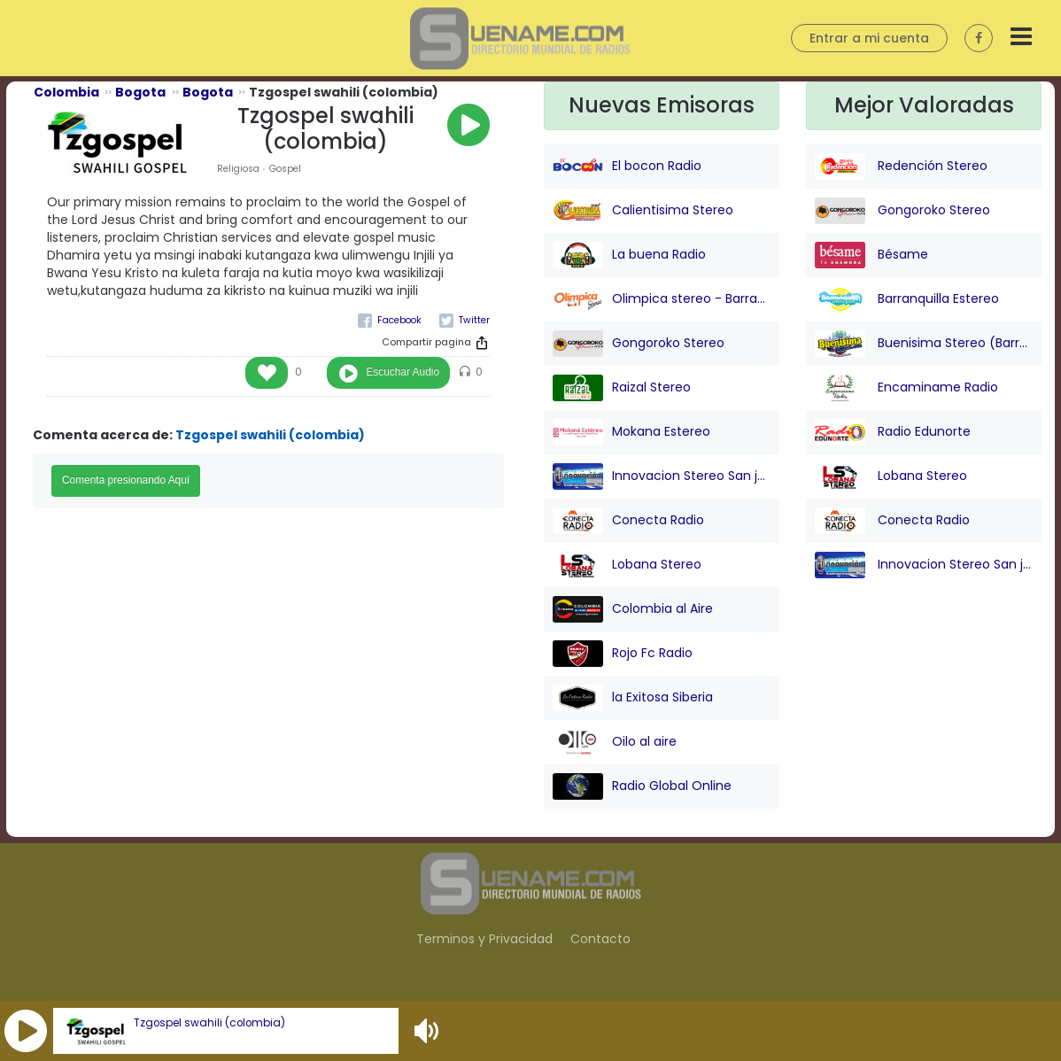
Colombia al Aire (633, 609)
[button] (25, 1031)
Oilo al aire (615, 742)
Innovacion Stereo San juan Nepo (662, 476)
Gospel (285, 168)
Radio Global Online (642, 786)
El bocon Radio (627, 166)
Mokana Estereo (631, 432)
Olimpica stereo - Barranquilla (662, 299)
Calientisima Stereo (643, 210)
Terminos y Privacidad (484, 939)
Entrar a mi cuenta (869, 38)
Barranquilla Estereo (907, 299)
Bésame (871, 255)
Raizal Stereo (622, 388)
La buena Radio (629, 255)
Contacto (600, 939)
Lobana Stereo (627, 565)
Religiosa (238, 168)
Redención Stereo (901, 166)
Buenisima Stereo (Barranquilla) (924, 343)
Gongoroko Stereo (638, 343)
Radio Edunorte (893, 432)
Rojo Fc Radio (623, 653)
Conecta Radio (628, 520)
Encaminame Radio (906, 388)
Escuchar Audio (402, 372)
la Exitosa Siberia (633, 698)
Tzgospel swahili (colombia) (209, 1023)
